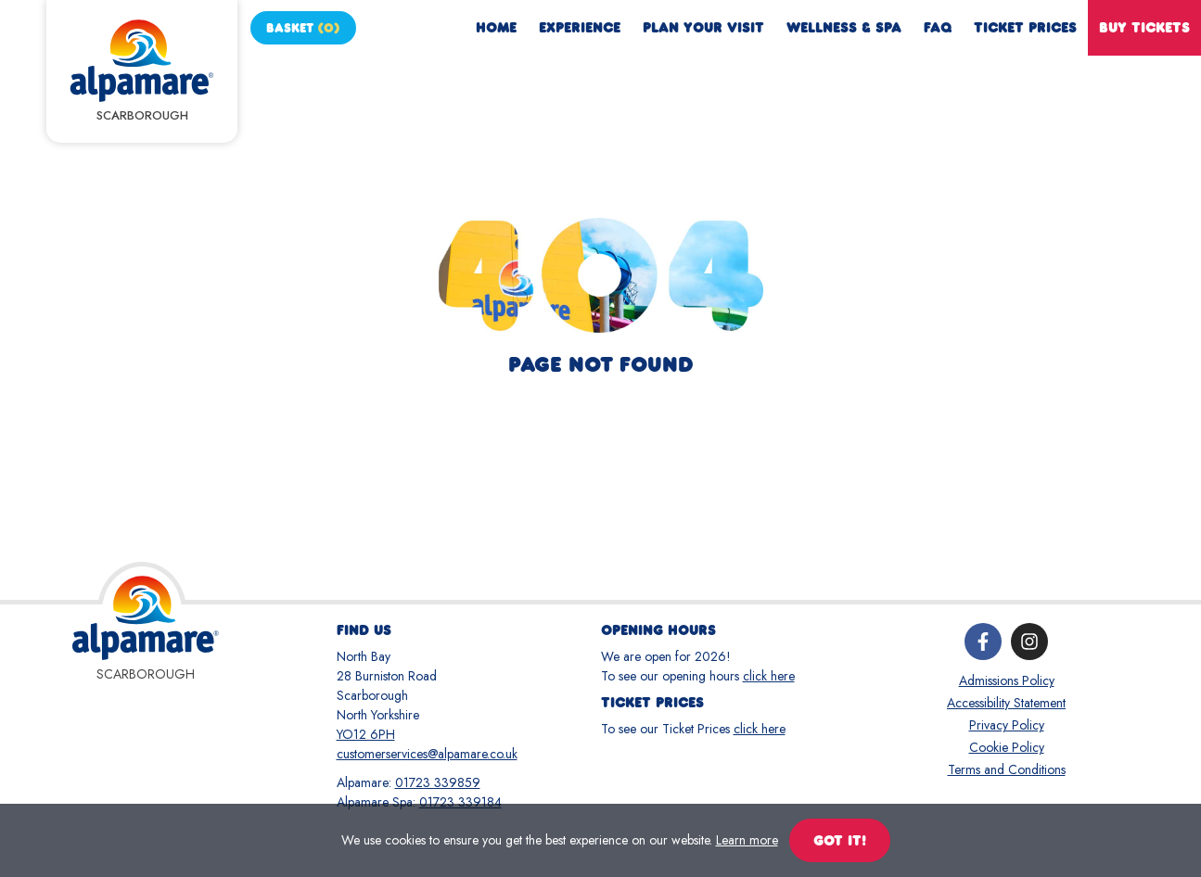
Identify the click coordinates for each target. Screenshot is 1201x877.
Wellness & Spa (843, 27)
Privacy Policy (1006, 725)
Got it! (839, 840)
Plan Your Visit (703, 27)
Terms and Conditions (1007, 769)
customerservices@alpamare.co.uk (427, 753)
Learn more (747, 840)
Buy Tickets (1144, 27)
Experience (579, 27)
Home (496, 27)
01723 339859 (437, 782)
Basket (303, 27)
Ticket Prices (1025, 27)
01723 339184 (460, 802)
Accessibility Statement (1006, 702)
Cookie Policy (1006, 747)
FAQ (938, 27)
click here (769, 676)
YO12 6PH (366, 734)
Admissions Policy (1006, 680)
